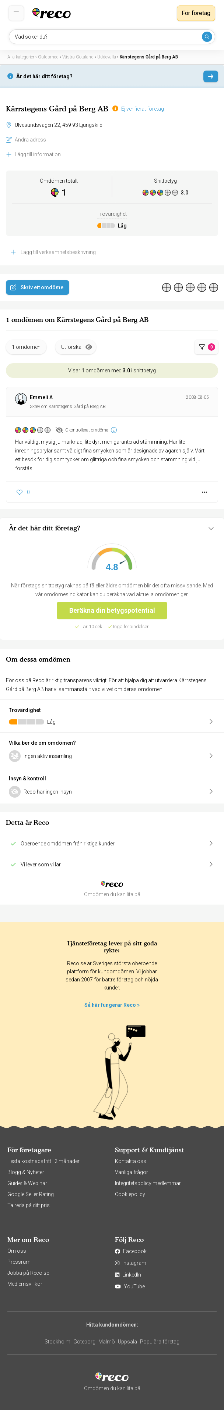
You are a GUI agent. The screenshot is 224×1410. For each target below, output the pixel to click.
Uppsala (127, 1342)
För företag (196, 13)
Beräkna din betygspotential (112, 610)
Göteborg (84, 1342)
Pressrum (19, 1262)
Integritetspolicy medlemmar (148, 1183)
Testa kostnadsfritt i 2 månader (43, 1161)
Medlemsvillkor (24, 1284)
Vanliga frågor (131, 1172)
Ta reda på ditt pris (28, 1205)
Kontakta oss (130, 1161)
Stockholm (57, 1342)
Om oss (16, 1251)
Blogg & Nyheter (25, 1172)
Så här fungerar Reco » (112, 1005)
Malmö (106, 1342)
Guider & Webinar (27, 1183)
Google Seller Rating (30, 1194)
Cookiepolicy (130, 1194)
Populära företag (159, 1342)
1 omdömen (26, 347)
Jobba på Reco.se (28, 1273)
